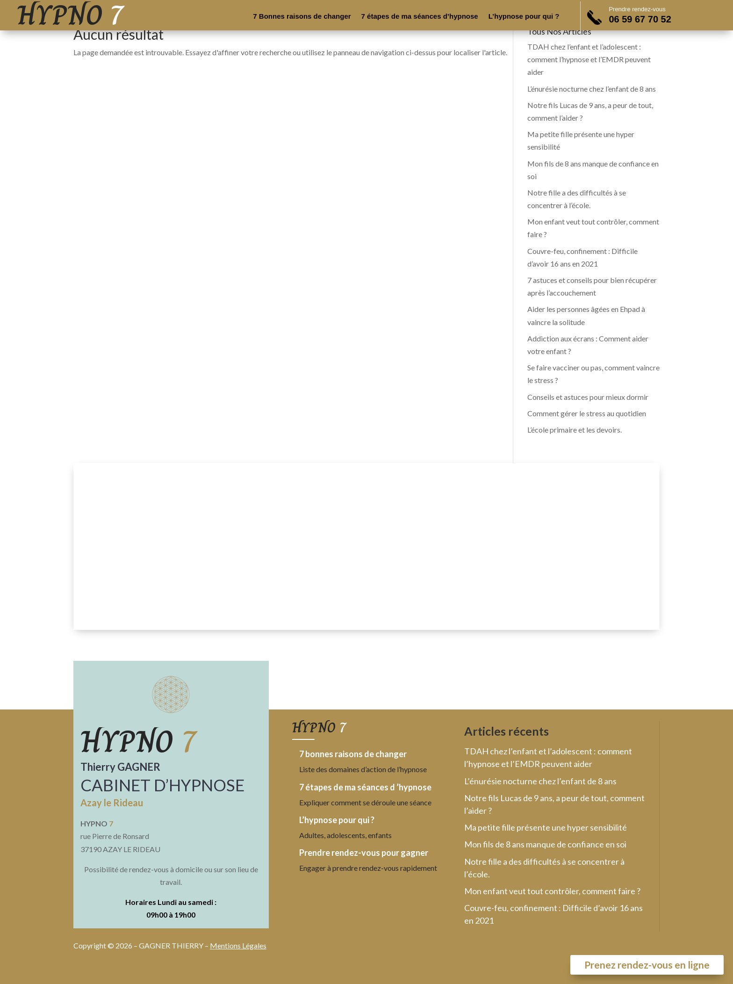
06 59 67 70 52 (640, 19)
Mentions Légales (238, 945)
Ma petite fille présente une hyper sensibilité (545, 827)
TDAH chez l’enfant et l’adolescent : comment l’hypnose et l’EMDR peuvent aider (589, 59)
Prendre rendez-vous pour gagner (363, 852)
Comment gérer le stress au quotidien (586, 413)
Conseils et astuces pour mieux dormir (587, 396)
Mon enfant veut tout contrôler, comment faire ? (552, 891)
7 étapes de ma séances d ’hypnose (365, 787)
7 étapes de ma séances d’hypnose (419, 16)
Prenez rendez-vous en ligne (647, 964)
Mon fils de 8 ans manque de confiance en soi (545, 844)
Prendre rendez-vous (637, 9)
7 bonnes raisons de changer (353, 754)
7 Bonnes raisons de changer (302, 16)
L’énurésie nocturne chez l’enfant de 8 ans (591, 88)
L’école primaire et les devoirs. (574, 429)
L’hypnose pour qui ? (524, 16)
